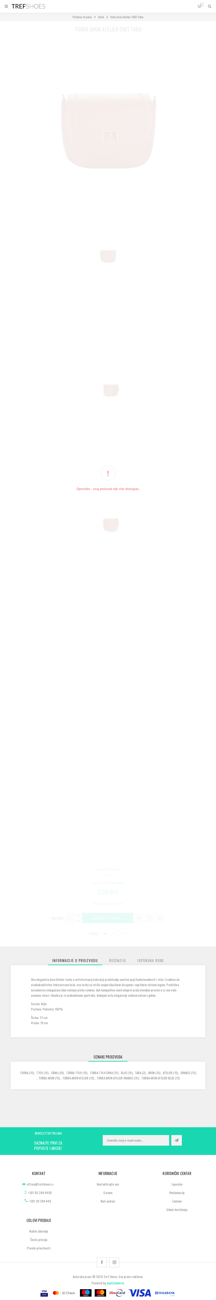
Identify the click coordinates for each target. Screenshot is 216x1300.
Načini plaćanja (38, 1231)
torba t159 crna (101, 1072)
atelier (167, 1072)
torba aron (46, 1078)
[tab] (75, 960)
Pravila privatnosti (39, 1248)
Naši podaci (108, 1201)
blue (124, 1072)
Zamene (177, 1201)
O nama (107, 1192)
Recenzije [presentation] (117, 960)
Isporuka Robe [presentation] (151, 960)
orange (185, 1072)
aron (151, 1072)
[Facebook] (102, 1262)
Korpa (201, 4)
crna (54, 1072)
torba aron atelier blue (157, 1078)
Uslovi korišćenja (176, 1209)
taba (138, 1072)
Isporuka (176, 1184)
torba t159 (74, 1072)
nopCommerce (115, 1283)
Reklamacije (177, 1192)
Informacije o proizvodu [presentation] (75, 960)
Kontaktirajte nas (108, 1184)
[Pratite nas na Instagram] (114, 1262)
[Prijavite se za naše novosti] (136, 1140)
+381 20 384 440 (40, 1201)
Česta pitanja (38, 1239)
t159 (39, 1072)
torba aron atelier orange (115, 1078)
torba (24, 1072)
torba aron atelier (75, 1078)
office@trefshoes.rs (40, 1184)
